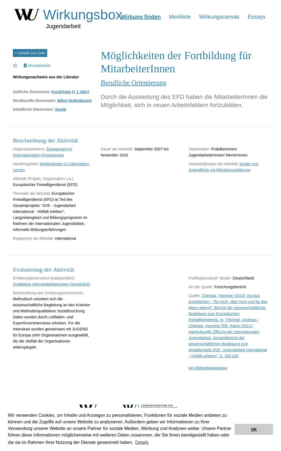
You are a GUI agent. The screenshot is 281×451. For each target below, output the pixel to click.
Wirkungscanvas (219, 17)
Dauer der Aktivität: (117, 149)
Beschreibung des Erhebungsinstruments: (48, 293)
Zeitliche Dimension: (31, 92)
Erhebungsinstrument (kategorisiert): (44, 278)
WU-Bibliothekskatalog (208, 368)
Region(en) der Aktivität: (33, 238)
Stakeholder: (199, 149)
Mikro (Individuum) (74, 100)
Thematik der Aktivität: (32, 193)
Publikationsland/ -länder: (210, 278)
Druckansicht (37, 65)
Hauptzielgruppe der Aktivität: (213, 164)
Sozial (60, 109)
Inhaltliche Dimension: (33, 109)
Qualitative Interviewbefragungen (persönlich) (51, 284)
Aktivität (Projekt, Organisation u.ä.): (43, 178)
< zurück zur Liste (30, 53)
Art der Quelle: (201, 287)
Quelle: (195, 295)
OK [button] (254, 429)
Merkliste (180, 17)
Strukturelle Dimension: (34, 100)
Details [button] (142, 442)
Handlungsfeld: (25, 164)
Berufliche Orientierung (134, 82)
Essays (256, 17)
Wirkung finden (141, 17)
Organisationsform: (29, 149)
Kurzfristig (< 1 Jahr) (70, 92)
